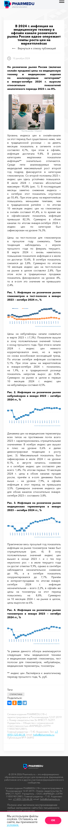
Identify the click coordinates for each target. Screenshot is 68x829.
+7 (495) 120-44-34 (22, 799)
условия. (13, 825)
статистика (16, 694)
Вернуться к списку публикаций (34, 48)
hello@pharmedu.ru (43, 734)
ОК (53, 820)
